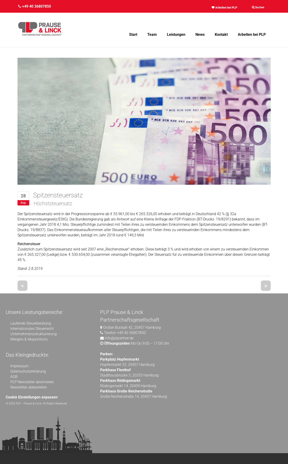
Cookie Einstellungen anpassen (32, 397)
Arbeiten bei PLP (224, 7)
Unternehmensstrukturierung (33, 334)
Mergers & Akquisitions (29, 339)
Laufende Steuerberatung (30, 323)
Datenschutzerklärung (28, 371)
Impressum (19, 366)
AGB (13, 376)
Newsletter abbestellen (28, 387)
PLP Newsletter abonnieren (32, 382)
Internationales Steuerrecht (32, 328)
